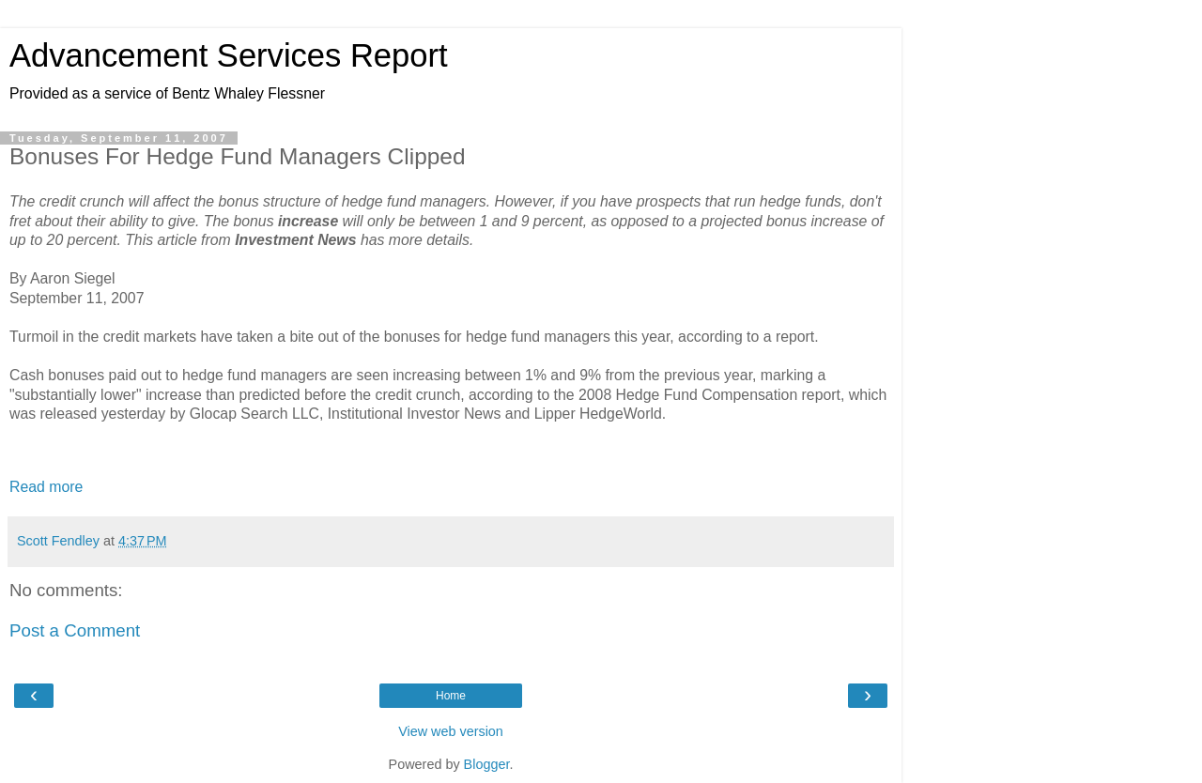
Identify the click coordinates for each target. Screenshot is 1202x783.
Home (451, 695)
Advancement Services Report (228, 55)
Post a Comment (74, 630)
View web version (450, 731)
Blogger (487, 764)
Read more (46, 487)
